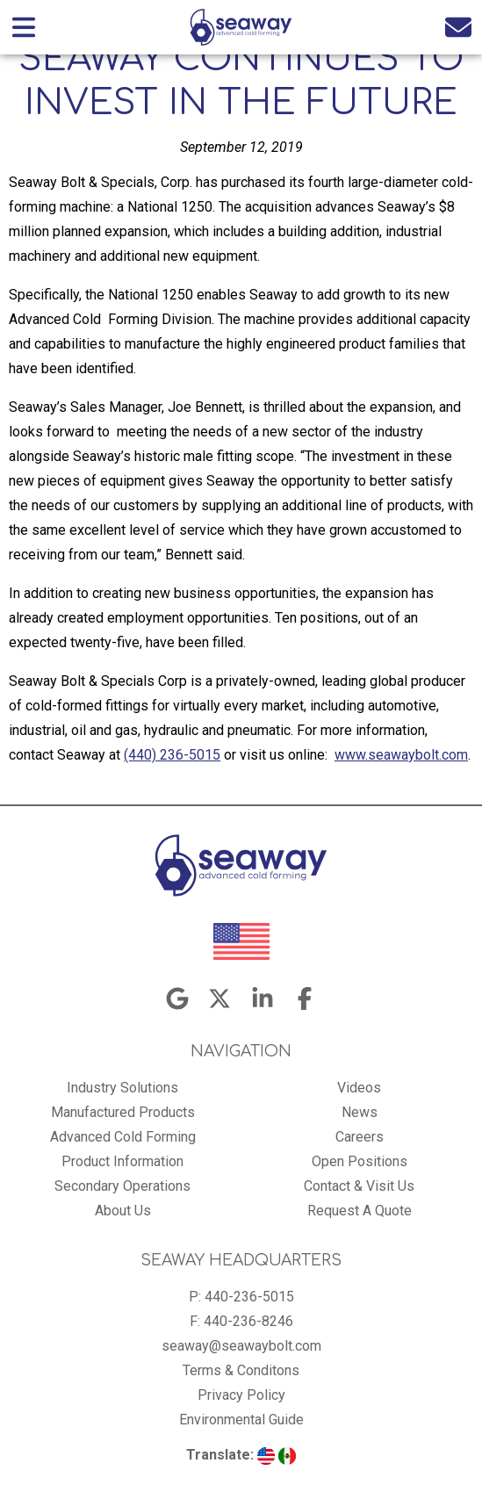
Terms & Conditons (241, 1370)
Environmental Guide (241, 1419)
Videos (359, 1087)
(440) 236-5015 (172, 754)
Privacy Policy (241, 1395)
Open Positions (359, 1161)
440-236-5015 (249, 1296)
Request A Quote (359, 1210)
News (360, 1112)
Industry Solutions (122, 1087)
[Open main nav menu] (23, 27)
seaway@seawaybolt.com (241, 1345)
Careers (359, 1136)
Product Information (122, 1161)
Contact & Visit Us (359, 1186)
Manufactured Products (123, 1112)
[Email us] (458, 27)
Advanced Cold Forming (123, 1136)
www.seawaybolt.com (401, 754)
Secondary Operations (122, 1186)
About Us (123, 1210)
